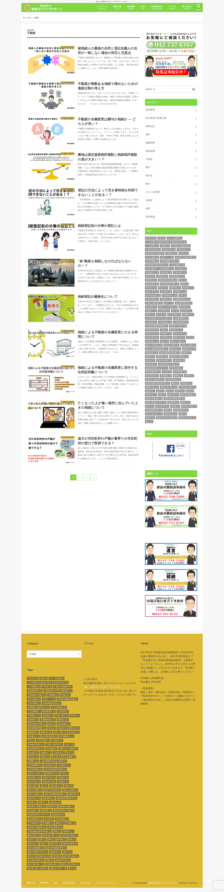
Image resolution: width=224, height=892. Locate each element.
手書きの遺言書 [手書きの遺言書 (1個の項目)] (154, 303)
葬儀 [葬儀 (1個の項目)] (175, 383)
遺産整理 (150, 109)
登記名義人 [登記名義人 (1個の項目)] (152, 341)
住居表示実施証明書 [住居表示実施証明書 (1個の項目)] (185, 257)
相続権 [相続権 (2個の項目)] (186, 352)
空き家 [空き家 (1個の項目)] (167, 372)
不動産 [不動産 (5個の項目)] (165, 246)
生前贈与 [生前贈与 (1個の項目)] (166, 337)
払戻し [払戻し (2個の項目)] (168, 303)
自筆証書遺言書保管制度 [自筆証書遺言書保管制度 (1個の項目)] (157, 383)
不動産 (149, 159)
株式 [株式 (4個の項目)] (175, 310)
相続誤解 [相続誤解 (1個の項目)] (179, 360)
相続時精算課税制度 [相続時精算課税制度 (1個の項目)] (170, 352)
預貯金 (149, 175)
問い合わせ (186, 7)
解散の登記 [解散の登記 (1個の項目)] (152, 387)
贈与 (148, 167)
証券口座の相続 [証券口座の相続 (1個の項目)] (187, 387)
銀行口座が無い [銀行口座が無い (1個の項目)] (154, 414)
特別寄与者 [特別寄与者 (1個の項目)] (152, 333)
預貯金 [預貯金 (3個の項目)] (150, 417)
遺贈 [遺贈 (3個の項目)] (167, 410)
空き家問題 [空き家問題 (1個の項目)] (180, 372)
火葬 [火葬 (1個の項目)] (164, 329)
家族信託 (150, 126)
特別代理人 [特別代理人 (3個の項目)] (176, 329)
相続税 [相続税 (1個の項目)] (150, 360)
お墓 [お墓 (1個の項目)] (161, 238)
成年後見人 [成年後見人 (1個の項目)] (180, 291)
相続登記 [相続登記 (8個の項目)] (162, 356)
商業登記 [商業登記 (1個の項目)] (151, 280)
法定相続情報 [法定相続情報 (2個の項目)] (181, 322)
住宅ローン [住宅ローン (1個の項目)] (167, 257)
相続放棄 (150, 150)
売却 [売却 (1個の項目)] (184, 284)
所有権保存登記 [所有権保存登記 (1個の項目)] (182, 299)
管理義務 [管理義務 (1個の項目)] (166, 375)
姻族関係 (150, 142)
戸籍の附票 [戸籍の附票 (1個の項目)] (152, 299)
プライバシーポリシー (106, 882)
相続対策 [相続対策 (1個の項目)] (175, 349)
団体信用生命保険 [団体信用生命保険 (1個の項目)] (168, 280)
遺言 (148, 134)
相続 (148, 208)
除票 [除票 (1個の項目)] (182, 414)
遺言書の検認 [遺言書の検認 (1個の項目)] (189, 406)
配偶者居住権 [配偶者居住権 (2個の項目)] (181, 410)
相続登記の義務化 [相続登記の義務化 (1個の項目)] (179, 356)
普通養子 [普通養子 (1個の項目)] (151, 310)
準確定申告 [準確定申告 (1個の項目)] (152, 329)
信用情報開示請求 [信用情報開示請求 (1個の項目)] (169, 261)
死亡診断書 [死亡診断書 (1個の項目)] (174, 314)
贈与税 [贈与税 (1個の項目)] (179, 391)
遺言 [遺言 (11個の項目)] (150, 406)
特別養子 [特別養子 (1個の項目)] (166, 333)
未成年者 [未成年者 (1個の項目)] (164, 310)
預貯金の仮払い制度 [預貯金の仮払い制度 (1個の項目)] (167, 417)
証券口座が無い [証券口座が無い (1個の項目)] (169, 387)
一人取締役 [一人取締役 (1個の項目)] (152, 246)
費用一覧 (117, 7)
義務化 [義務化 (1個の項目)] (178, 375)
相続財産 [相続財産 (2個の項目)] (151, 364)
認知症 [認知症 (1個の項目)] (150, 391)
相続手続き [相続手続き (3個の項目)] (189, 349)
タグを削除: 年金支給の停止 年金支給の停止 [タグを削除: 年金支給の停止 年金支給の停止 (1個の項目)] (166, 242)
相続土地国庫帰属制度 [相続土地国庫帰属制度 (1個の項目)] (156, 349)
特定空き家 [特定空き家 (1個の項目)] (180, 333)
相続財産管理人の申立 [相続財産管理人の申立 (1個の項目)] (156, 368)
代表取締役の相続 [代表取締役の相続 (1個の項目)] (155, 253)
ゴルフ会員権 (153, 192)
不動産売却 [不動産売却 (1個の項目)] (169, 249)
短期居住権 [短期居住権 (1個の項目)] (176, 368)
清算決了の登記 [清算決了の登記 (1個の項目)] (178, 326)
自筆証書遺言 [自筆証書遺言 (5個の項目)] (173, 379)
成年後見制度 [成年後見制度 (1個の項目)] (153, 295)
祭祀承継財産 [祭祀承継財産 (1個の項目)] (153, 372)
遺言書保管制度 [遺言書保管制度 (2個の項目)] (154, 410)
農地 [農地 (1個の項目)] (190, 391)
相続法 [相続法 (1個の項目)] (150, 356)
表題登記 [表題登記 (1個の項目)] (186, 383)
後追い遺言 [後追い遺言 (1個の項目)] (152, 291)
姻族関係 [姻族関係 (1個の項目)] (175, 288)
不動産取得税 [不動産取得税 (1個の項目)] (153, 249)
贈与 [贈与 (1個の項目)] (169, 391)
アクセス (172, 7)
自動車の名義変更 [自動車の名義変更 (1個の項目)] (155, 379)
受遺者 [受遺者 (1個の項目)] (150, 276)
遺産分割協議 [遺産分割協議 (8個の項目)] (188, 394)
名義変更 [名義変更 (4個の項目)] (162, 276)
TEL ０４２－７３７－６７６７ (102, 686)
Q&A (143, 7)
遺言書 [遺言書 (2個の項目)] (175, 406)
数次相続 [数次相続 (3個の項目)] (184, 307)
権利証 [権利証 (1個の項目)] (150, 314)
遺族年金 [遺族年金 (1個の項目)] (151, 394)
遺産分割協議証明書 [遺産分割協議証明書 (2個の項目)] (174, 398)
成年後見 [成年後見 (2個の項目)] (166, 291)
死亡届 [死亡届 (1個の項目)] (161, 314)
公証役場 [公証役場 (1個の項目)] (181, 268)
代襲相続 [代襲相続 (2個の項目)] (171, 253)
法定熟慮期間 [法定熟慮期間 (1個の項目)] (181, 318)
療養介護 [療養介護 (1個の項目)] (179, 337)
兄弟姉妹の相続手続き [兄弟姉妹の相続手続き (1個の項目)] (156, 264)
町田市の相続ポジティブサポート (163, 882)
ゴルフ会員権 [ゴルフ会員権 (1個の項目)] (175, 238)
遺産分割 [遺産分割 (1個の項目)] (173, 394)
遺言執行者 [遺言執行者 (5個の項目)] (162, 406)
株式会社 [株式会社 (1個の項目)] (186, 310)
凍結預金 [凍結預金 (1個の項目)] (166, 272)
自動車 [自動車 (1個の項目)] (189, 375)
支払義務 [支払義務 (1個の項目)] (151, 307)
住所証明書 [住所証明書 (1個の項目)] (152, 261)
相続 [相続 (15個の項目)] (164, 341)
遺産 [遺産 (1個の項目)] (162, 394)
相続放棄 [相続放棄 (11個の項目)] (151, 352)
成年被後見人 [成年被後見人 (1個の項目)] (170, 295)
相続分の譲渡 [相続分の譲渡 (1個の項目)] (188, 345)
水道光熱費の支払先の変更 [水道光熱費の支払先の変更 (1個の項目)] (158, 318)
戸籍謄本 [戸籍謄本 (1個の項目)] (166, 299)
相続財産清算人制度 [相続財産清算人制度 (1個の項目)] (168, 364)
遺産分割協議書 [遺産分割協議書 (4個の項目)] (154, 398)
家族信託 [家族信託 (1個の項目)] (188, 288)
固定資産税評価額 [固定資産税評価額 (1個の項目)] (169, 284)
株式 (148, 183)
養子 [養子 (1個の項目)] (149, 421)
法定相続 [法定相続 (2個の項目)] (151, 322)
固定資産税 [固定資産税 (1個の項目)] (152, 284)
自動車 (149, 200)
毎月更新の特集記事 (156, 118)
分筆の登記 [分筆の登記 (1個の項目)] (180, 272)
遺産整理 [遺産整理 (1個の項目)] (173, 402)
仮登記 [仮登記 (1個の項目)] (183, 253)
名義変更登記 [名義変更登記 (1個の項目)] (177, 276)
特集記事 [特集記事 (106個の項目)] (152, 337)
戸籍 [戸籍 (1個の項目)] (182, 295)
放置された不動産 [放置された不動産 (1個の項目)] (168, 307)
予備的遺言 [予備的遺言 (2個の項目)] (183, 249)
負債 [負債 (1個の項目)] (160, 391)
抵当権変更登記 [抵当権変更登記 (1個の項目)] (183, 303)
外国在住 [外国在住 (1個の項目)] (151, 288)
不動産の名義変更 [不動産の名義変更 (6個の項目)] (181, 246)
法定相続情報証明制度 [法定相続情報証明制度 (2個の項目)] (156, 326)
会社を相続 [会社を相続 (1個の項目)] (152, 257)
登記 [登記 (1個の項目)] (190, 337)
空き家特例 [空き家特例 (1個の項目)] (152, 375)
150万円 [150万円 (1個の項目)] (151, 238)
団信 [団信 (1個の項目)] (182, 280)
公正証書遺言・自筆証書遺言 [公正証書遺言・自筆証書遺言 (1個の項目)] (159, 268)
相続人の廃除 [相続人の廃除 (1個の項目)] (178, 341)
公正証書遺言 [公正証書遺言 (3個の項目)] (177, 264)
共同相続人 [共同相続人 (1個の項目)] (152, 272)
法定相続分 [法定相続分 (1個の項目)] (165, 322)
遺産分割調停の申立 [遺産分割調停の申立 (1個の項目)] (156, 402)
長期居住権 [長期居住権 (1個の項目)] (170, 414)
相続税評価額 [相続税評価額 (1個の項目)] (164, 360)
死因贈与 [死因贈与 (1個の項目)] (188, 314)
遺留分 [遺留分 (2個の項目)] (185, 402)
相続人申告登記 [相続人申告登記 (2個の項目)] (154, 345)
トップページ (101, 7)
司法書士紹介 (156, 7)
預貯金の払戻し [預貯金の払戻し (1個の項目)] (187, 417)
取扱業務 (131, 7)
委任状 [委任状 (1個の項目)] (163, 288)
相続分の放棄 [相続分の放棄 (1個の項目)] (171, 345)
